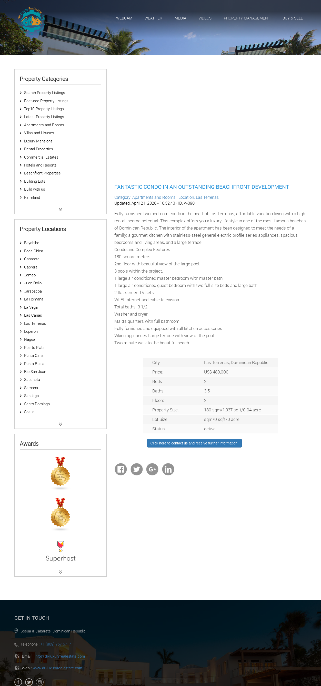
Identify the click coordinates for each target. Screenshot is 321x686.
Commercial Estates (41, 157)
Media (180, 17)
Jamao (30, 274)
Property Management (247, 17)
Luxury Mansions (38, 140)
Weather (153, 17)
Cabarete (31, 258)
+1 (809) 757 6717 (56, 644)
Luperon (31, 331)
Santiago (31, 395)
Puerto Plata (34, 347)
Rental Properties (38, 148)
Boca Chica (33, 250)
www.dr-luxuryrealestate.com (57, 668)
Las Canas (33, 315)
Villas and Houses (39, 132)
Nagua (29, 339)
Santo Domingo (37, 403)
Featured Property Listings (46, 100)
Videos (205, 17)
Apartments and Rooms (44, 124)
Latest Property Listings (44, 116)
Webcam (124, 17)
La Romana (33, 299)
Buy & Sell (293, 17)
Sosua (29, 411)
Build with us (34, 189)
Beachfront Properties (42, 172)
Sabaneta (32, 379)
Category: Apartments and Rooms (144, 197)
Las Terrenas (35, 323)
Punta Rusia (34, 363)
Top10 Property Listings (44, 108)
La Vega (31, 307)
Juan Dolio (33, 282)
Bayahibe (31, 242)
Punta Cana (34, 355)
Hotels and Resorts (40, 165)
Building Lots (34, 181)
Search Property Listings (44, 92)
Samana (31, 387)
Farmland (32, 197)
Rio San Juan (35, 371)
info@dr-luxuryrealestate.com (60, 656)
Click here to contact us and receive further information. (194, 443)
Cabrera (30, 266)
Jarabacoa (33, 291)
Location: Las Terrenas (198, 197)
